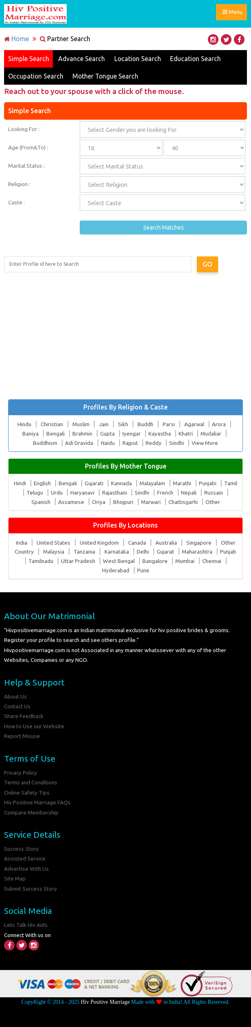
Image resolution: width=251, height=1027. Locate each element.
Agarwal (194, 424)
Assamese (71, 502)
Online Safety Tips (27, 792)
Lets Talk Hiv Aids (26, 925)
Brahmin (82, 433)
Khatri (185, 433)
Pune (143, 570)
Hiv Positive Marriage (105, 1002)
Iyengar (131, 433)
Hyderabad (115, 570)
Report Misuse (22, 736)
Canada (137, 542)
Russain (213, 493)
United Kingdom (99, 542)
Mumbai (184, 561)
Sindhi (176, 443)
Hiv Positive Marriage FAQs (37, 802)
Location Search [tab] (139, 58)
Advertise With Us (26, 868)
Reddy (153, 443)
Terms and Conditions (30, 783)
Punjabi (208, 483)
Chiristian (51, 424)
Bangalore (154, 561)
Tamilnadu (40, 561)
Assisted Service (25, 859)
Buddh (145, 424)
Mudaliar (210, 433)
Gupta (107, 433)
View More (204, 443)
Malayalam (152, 483)
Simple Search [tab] (28, 58)
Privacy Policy (20, 772)
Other (213, 502)
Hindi (19, 483)
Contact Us (17, 706)
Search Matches (163, 228)
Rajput (130, 443)
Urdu (57, 493)
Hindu (24, 424)
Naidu (107, 443)
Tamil (231, 483)
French (165, 493)
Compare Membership (31, 812)
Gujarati (93, 483)
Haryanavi (82, 493)
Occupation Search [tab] (36, 76)
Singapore (199, 542)
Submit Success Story (30, 888)
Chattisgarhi (183, 502)
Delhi (143, 552)
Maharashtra (197, 552)
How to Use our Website (34, 726)
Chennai (211, 561)
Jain (104, 424)
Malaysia (53, 552)
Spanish (40, 502)
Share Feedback (24, 716)
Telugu (34, 493)
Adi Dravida (79, 443)
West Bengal (118, 561)
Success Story (21, 848)
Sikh (123, 424)
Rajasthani (114, 493)
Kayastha (159, 433)
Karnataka (117, 552)
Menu (233, 13)
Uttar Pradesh (78, 561)
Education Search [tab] (198, 58)
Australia (166, 542)
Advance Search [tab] (82, 58)
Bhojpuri (123, 502)
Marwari (151, 502)
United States (53, 542)
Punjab (228, 552)
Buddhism (45, 443)
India (21, 542)
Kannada (121, 483)
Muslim (80, 424)
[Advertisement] (125, 336)
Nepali (188, 493)
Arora (219, 424)
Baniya (30, 433)
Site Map (15, 879)
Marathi (182, 483)
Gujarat (165, 552)
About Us (15, 696)
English (41, 483)
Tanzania (84, 552)
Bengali (55, 433)
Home (16, 38)
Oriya (98, 502)
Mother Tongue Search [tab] (106, 76)
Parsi (169, 424)
